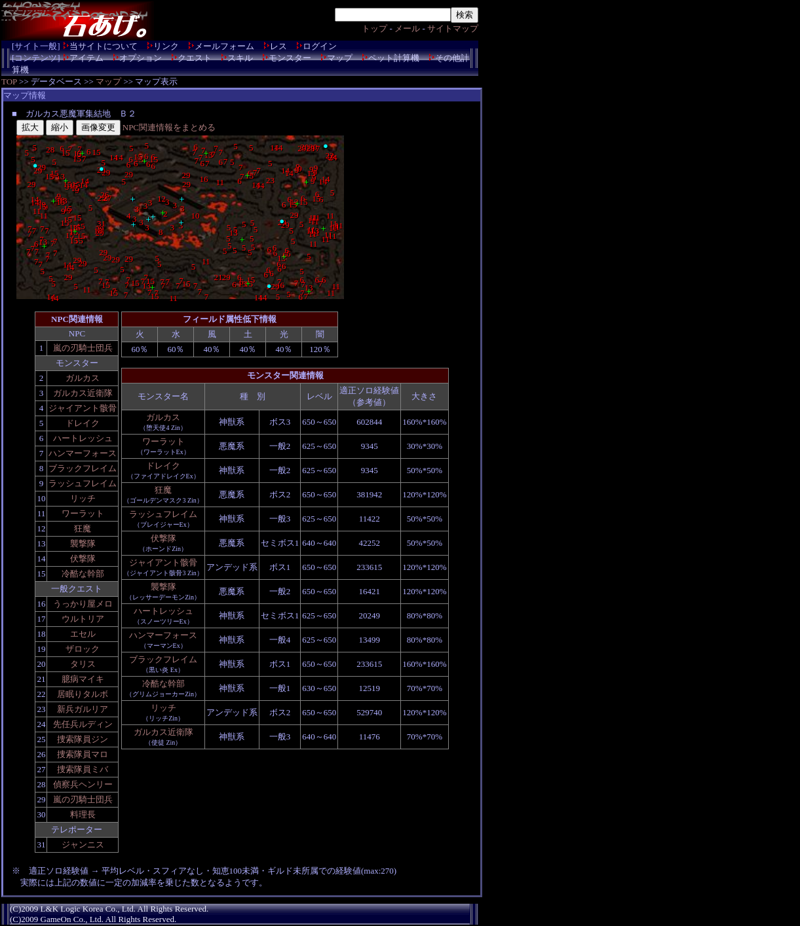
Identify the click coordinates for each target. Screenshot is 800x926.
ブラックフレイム (82, 468)
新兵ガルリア (82, 709)
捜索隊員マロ (82, 754)
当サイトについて (103, 46)
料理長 (83, 814)
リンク (166, 46)
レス (278, 46)
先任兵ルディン (83, 724)
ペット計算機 (393, 58)
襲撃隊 (83, 543)
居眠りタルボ (82, 694)
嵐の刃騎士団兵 (83, 348)
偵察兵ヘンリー (83, 784)
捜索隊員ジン (82, 739)
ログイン (320, 46)
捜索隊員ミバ (82, 769)
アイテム (86, 58)
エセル (83, 634)
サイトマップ (452, 28)
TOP (9, 81)
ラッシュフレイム (82, 483)
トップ (374, 28)
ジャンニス (83, 844)
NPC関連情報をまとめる (169, 127)
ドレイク (83, 423)
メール (407, 28)
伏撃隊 (83, 558)
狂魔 (82, 528)
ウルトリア (83, 619)
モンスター (290, 58)
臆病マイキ (83, 679)
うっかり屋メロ (83, 604)
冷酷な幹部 (83, 574)
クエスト (195, 58)
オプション (140, 58)
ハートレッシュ (83, 438)
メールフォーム (224, 46)
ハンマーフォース (82, 453)
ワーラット (83, 513)
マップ (339, 58)
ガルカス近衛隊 (83, 393)
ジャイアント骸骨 (82, 408)
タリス (83, 664)
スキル (240, 58)
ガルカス (83, 378)
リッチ (83, 498)
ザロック (83, 649)
